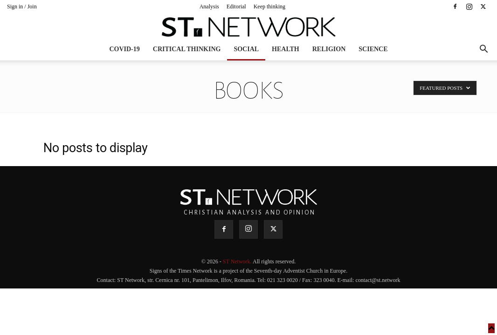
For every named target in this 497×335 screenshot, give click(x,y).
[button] (483, 50)
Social (246, 49)
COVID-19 (124, 49)
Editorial (236, 6)
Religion (329, 49)
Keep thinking (269, 6)
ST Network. (238, 261)
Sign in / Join (22, 6)
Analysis (209, 6)
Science (373, 49)
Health (285, 49)
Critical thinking (187, 49)
